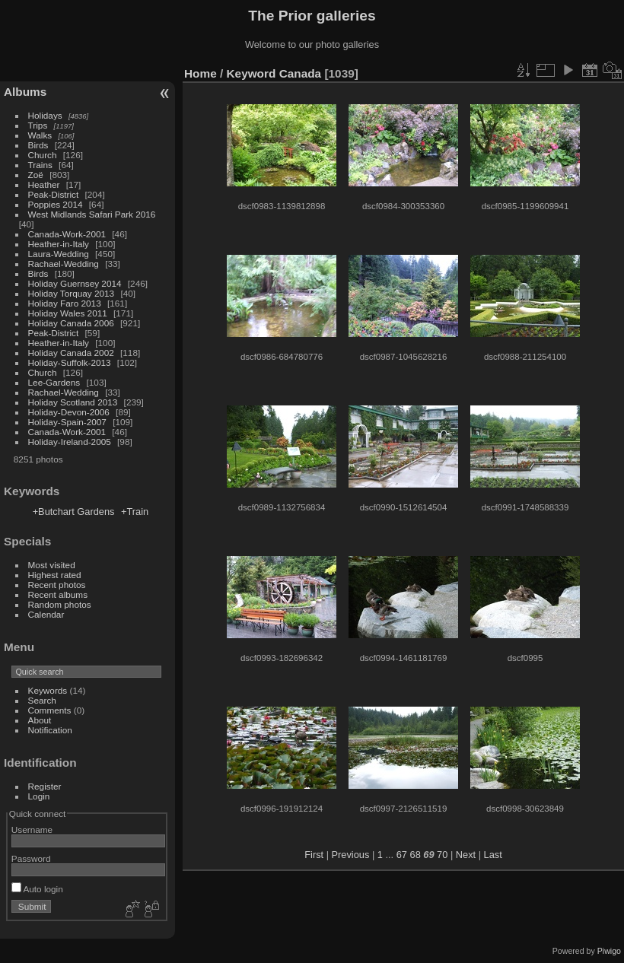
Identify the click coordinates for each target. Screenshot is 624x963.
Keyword (251, 73)
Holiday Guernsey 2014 (75, 283)
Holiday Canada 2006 (71, 323)
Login (39, 796)
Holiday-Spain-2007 (67, 422)
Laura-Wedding (58, 254)
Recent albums (58, 594)
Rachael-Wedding (63, 264)
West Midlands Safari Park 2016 (92, 214)
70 (442, 854)
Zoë (35, 175)
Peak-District (53, 194)
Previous (351, 854)
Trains (40, 165)
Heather (44, 184)
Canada (300, 73)
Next (466, 854)
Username (32, 829)
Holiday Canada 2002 (71, 353)
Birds (38, 145)
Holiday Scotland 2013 (73, 402)
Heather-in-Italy (58, 244)
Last (493, 854)
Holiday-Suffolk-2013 (69, 362)
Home (200, 73)
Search (42, 700)
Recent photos (57, 585)
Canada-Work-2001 (67, 234)
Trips (38, 125)
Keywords (48, 690)
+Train (134, 511)
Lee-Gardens (54, 382)
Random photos (59, 604)
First (313, 854)
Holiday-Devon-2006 (69, 412)
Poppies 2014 (55, 204)
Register (45, 786)
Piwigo (609, 950)
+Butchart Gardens (74, 511)
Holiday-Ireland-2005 (69, 442)
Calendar (46, 614)
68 (415, 854)
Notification (50, 730)
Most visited (51, 565)
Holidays (45, 115)
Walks (40, 135)
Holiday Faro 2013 (64, 303)
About (40, 720)
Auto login (37, 889)
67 (401, 854)
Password (31, 858)
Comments (50, 710)
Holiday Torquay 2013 (71, 293)
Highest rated (54, 575)
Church (42, 155)
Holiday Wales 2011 (67, 313)
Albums (25, 91)
